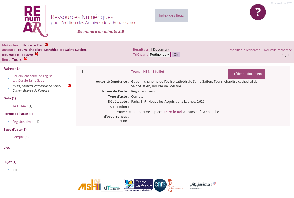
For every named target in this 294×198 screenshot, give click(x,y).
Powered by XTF (281, 3)
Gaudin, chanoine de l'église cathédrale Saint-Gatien (32, 78)
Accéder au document (246, 74)
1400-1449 (20, 106)
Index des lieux (171, 15)
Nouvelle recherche (278, 50)
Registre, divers (23, 121)
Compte (18, 137)
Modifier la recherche (245, 50)
